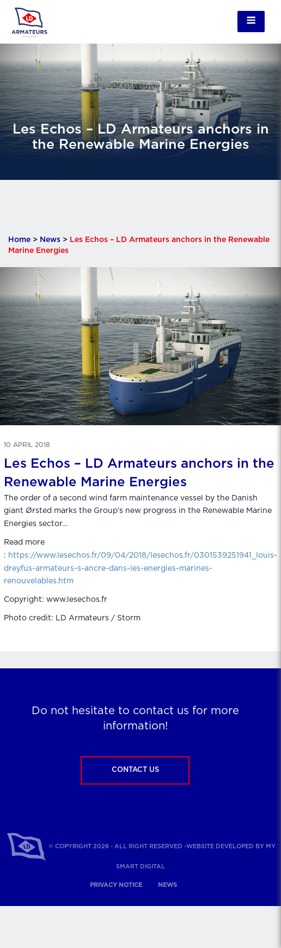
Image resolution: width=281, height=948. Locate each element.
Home (19, 240)
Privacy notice (116, 885)
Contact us (135, 770)
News (50, 240)
